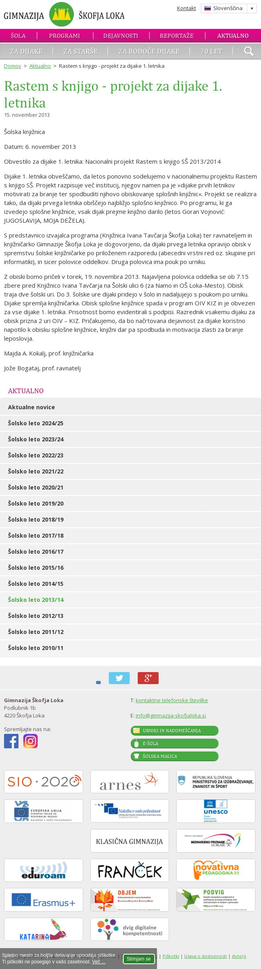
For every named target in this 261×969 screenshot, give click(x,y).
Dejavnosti (120, 35)
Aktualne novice (31, 407)
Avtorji (239, 956)
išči (249, 52)
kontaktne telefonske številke (172, 700)
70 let (211, 51)
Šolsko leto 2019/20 (35, 503)
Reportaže (177, 35)
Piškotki (171, 956)
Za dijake (26, 51)
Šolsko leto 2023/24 (35, 439)
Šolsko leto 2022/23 (35, 455)
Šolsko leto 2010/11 (35, 648)
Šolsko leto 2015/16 (35, 567)
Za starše (80, 51)
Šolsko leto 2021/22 (35, 471)
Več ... (98, 962)
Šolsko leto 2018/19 (35, 519)
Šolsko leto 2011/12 (35, 632)
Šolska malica (160, 756)
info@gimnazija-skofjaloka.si (171, 715)
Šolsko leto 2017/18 (35, 535)
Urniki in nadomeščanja (172, 730)
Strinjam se (139, 959)
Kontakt (186, 8)
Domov (12, 65)
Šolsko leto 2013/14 (35, 599)
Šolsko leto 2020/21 (35, 487)
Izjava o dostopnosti (205, 956)
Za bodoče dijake (148, 51)
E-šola (150, 743)
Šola (18, 35)
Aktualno (233, 35)
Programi (64, 35)
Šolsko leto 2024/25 (35, 423)
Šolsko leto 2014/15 (35, 583)
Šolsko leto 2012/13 (35, 616)
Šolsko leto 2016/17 (35, 551)
